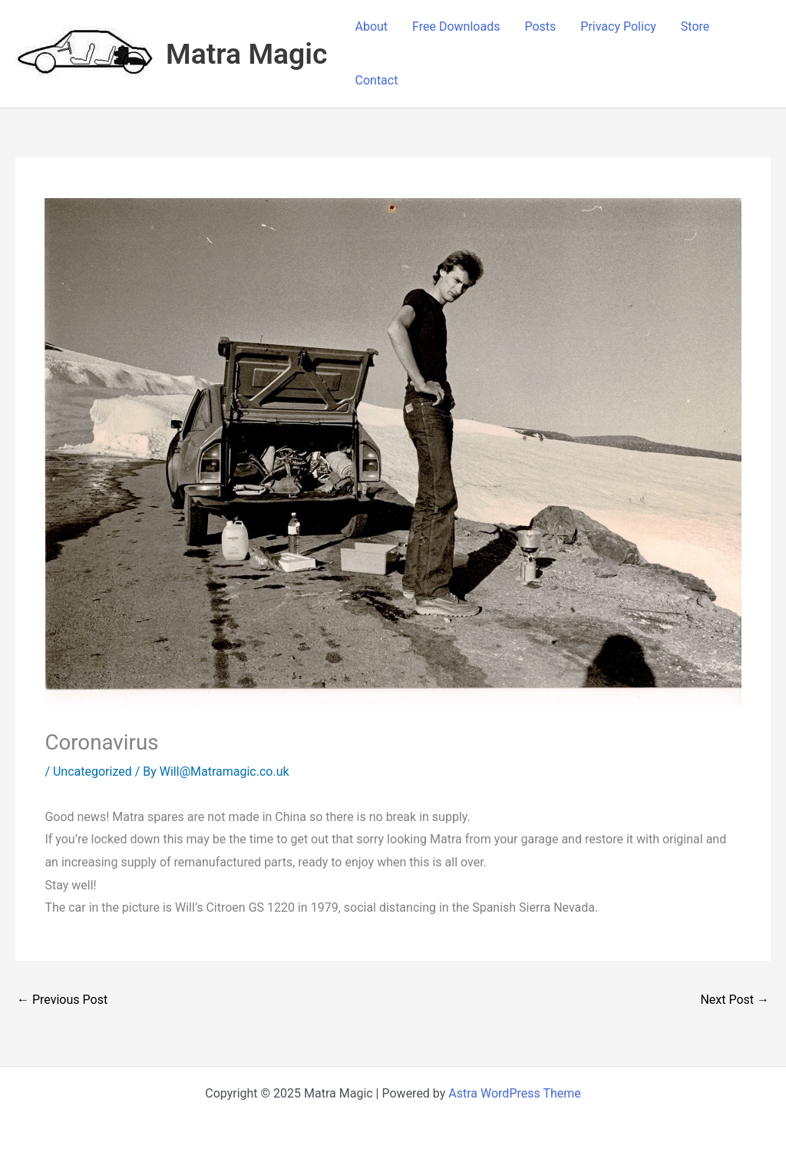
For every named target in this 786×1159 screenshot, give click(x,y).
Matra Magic (247, 54)
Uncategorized (92, 771)
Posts (540, 26)
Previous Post (62, 999)
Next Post (734, 999)
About (371, 26)
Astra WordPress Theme (514, 1093)
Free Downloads (456, 26)
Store (695, 26)
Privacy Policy (618, 26)
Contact (376, 80)
